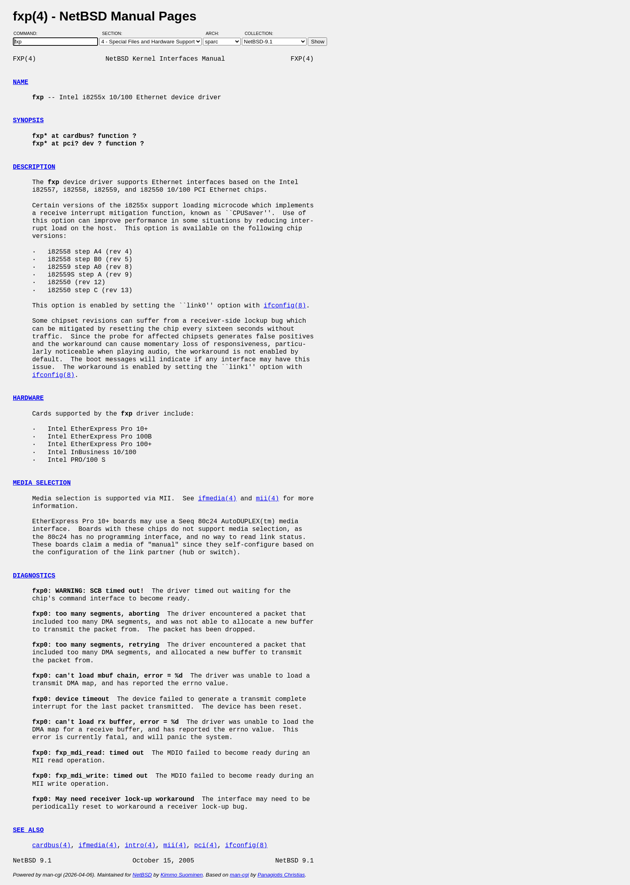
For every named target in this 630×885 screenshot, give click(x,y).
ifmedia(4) (217, 498)
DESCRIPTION (34, 167)
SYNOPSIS (28, 120)
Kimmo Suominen (181, 875)
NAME (20, 82)
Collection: (259, 33)
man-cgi (239, 875)
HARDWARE (28, 398)
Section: (114, 33)
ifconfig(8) (285, 305)
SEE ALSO (28, 830)
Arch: (216, 33)
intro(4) (140, 845)
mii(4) (267, 498)
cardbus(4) (51, 845)
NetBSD (142, 875)
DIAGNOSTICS (34, 576)
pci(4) (205, 845)
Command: (28, 33)
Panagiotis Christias (281, 875)
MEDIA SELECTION (42, 483)
